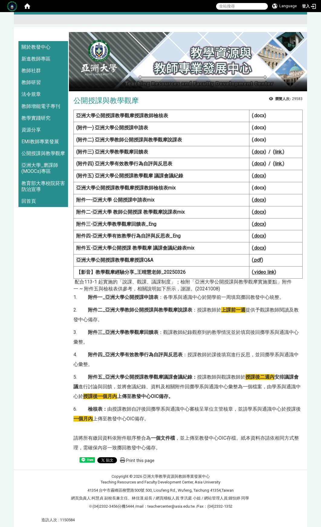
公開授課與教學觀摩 (43, 153)
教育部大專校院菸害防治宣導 (43, 186)
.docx (258, 115)
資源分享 (31, 130)
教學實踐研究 (35, 118)
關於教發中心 (35, 47)
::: (300, 22)
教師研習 (31, 82)
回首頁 (28, 201)
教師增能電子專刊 (40, 106)
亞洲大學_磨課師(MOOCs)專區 (39, 168)
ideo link (264, 272)
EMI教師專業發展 (40, 141)
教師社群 (31, 70)
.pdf (257, 260)
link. (278, 152)
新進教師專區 (35, 59)
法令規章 (31, 94)
